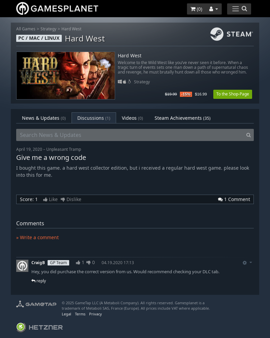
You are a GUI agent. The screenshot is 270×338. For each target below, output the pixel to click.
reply (38, 281)
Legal (66, 313)
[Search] (248, 135)
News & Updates (44, 118)
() (196, 9)
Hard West (71, 28)
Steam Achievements (183, 118)
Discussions (93, 118)
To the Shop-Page (232, 94)
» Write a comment (37, 237)
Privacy (95, 313)
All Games (25, 28)
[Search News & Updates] (130, 135)
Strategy (48, 28)
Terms (80, 313)
